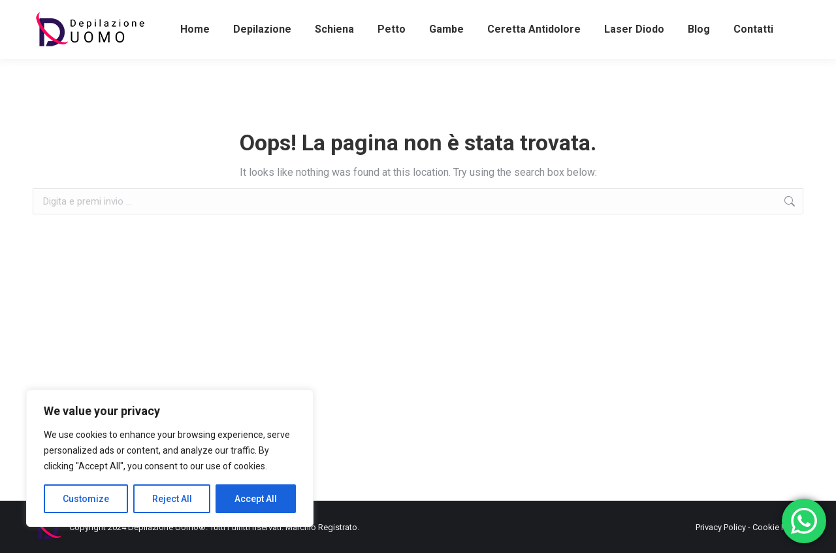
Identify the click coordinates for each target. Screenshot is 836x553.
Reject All (172, 499)
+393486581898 (69, 12)
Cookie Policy (777, 527)
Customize (86, 499)
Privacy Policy (721, 527)
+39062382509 (405, 12)
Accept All (255, 499)
